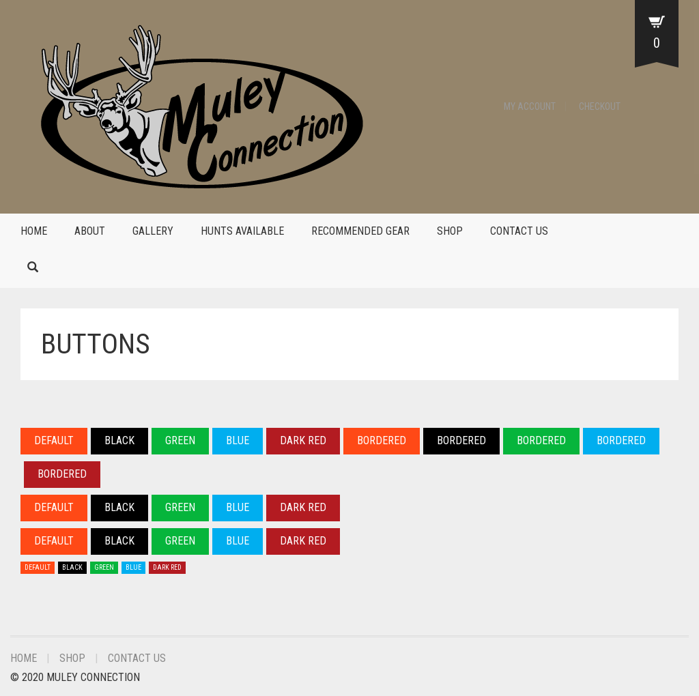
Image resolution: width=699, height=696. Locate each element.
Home (33, 230)
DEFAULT (54, 440)
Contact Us (519, 230)
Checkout (599, 106)
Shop (450, 230)
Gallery (152, 230)
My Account (530, 106)
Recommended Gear (360, 230)
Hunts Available (242, 230)
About (89, 230)
